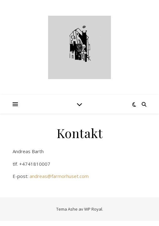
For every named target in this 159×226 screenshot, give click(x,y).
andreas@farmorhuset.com (59, 176)
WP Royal (93, 209)
